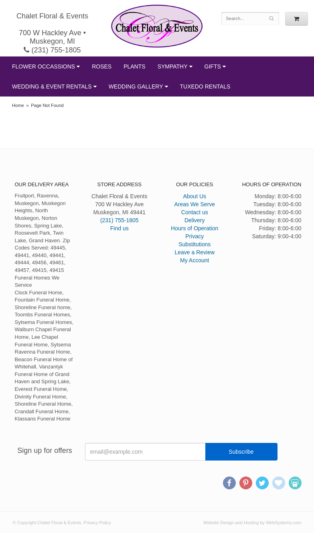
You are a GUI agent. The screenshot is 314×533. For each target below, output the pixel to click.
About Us (194, 196)
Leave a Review (194, 252)
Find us (119, 228)
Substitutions (194, 244)
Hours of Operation (194, 228)
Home (18, 105)
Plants (134, 66)
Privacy (194, 236)
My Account (194, 260)
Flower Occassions (43, 66)
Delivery (194, 220)
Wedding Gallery (136, 86)
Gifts (213, 66)
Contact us (194, 212)
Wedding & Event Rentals (52, 86)
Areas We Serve (194, 204)
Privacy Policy (97, 522)
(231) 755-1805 (52, 50)
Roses (101, 66)
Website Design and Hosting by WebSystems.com (252, 522)
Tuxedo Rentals (205, 86)
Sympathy (173, 66)
